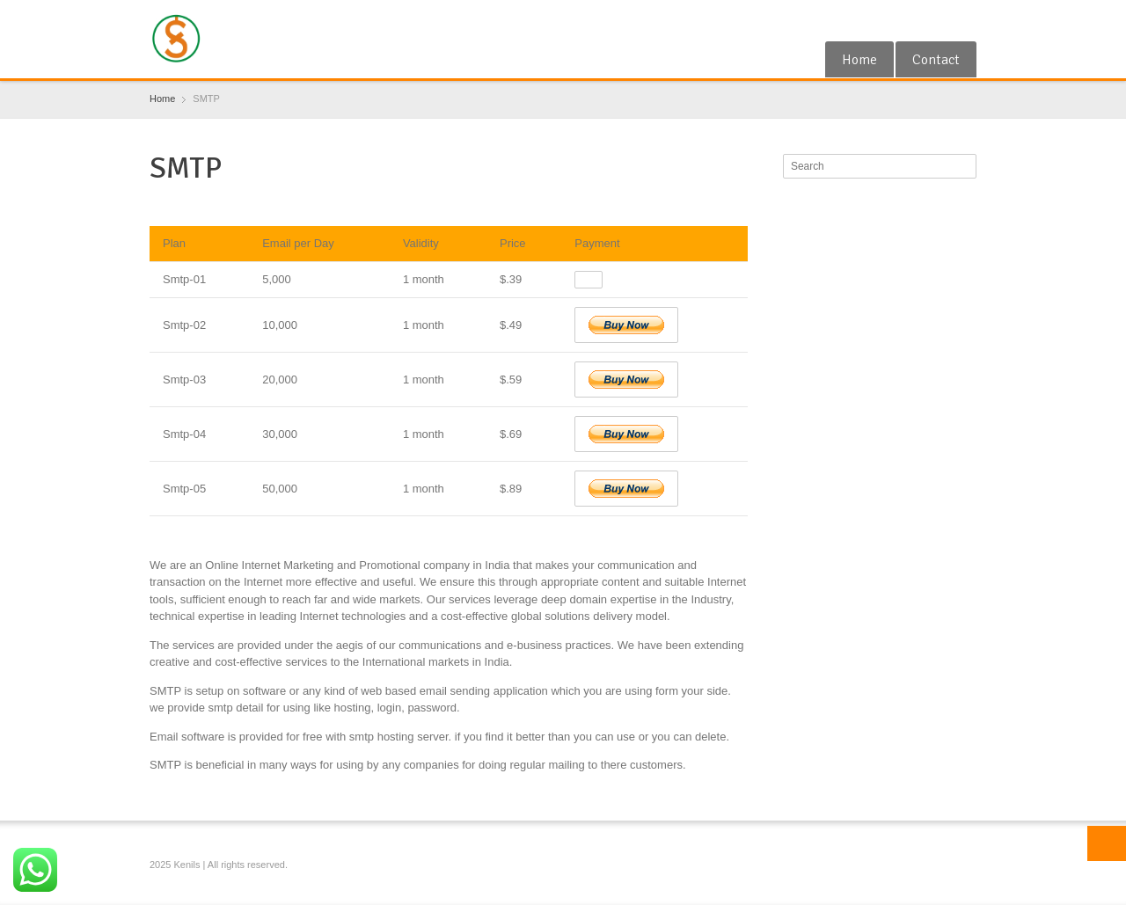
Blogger (965, 20)
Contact (936, 60)
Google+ (908, 20)
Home (859, 60)
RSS (936, 20)
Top (1106, 843)
